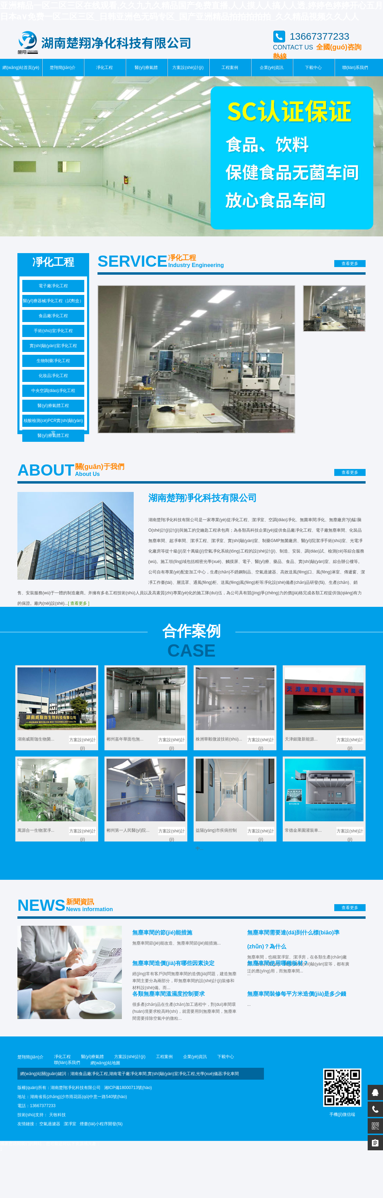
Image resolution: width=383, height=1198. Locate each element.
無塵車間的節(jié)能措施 (162, 932)
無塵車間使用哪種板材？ (277, 963)
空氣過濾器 (49, 1123)
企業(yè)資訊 (272, 67)
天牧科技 (57, 1114)
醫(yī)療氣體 (146, 67)
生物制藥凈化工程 (53, 360)
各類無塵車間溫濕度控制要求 (168, 994)
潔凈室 (70, 1123)
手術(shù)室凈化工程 (53, 330)
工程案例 (229, 67)
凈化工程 (104, 67)
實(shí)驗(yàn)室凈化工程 (53, 345)
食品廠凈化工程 (53, 315)
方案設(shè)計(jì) (187, 67)
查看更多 (350, 263)
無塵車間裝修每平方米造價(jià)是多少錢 (296, 994)
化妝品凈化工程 (53, 375)
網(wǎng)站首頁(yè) (20, 67)
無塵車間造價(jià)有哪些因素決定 (173, 963)
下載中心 (313, 67)
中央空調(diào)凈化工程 (53, 390)
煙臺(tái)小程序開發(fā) (101, 1123)
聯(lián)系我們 (355, 67)
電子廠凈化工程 (53, 285)
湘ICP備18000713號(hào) (128, 1087)
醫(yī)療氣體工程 (53, 405)
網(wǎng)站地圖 (105, 1062)
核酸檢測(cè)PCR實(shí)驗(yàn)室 (53, 422)
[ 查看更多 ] (78, 603)
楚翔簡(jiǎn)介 (63, 67)
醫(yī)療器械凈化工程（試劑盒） (53, 300)
